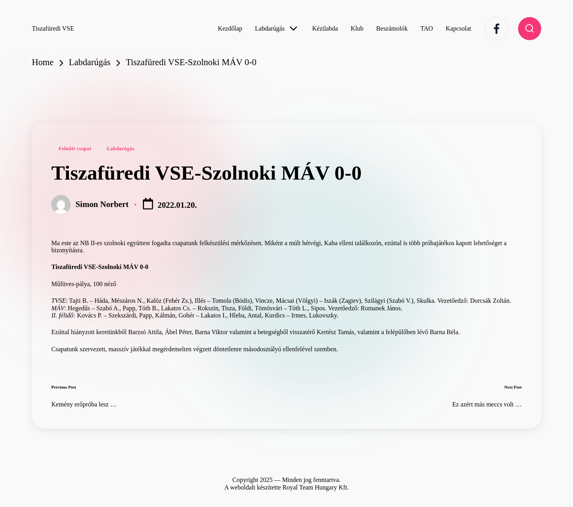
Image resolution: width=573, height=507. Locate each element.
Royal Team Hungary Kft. (316, 487)
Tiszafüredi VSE (53, 28)
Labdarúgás (120, 148)
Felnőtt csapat (74, 148)
